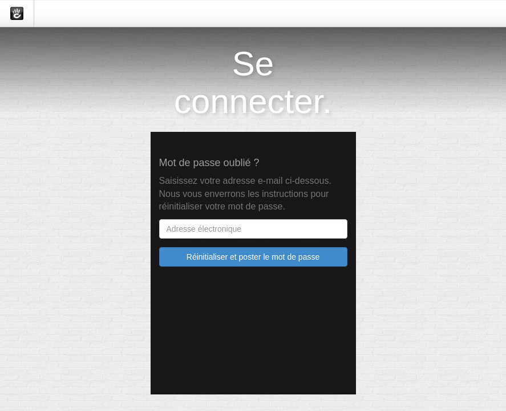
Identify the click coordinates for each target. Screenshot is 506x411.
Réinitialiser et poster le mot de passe (253, 256)
